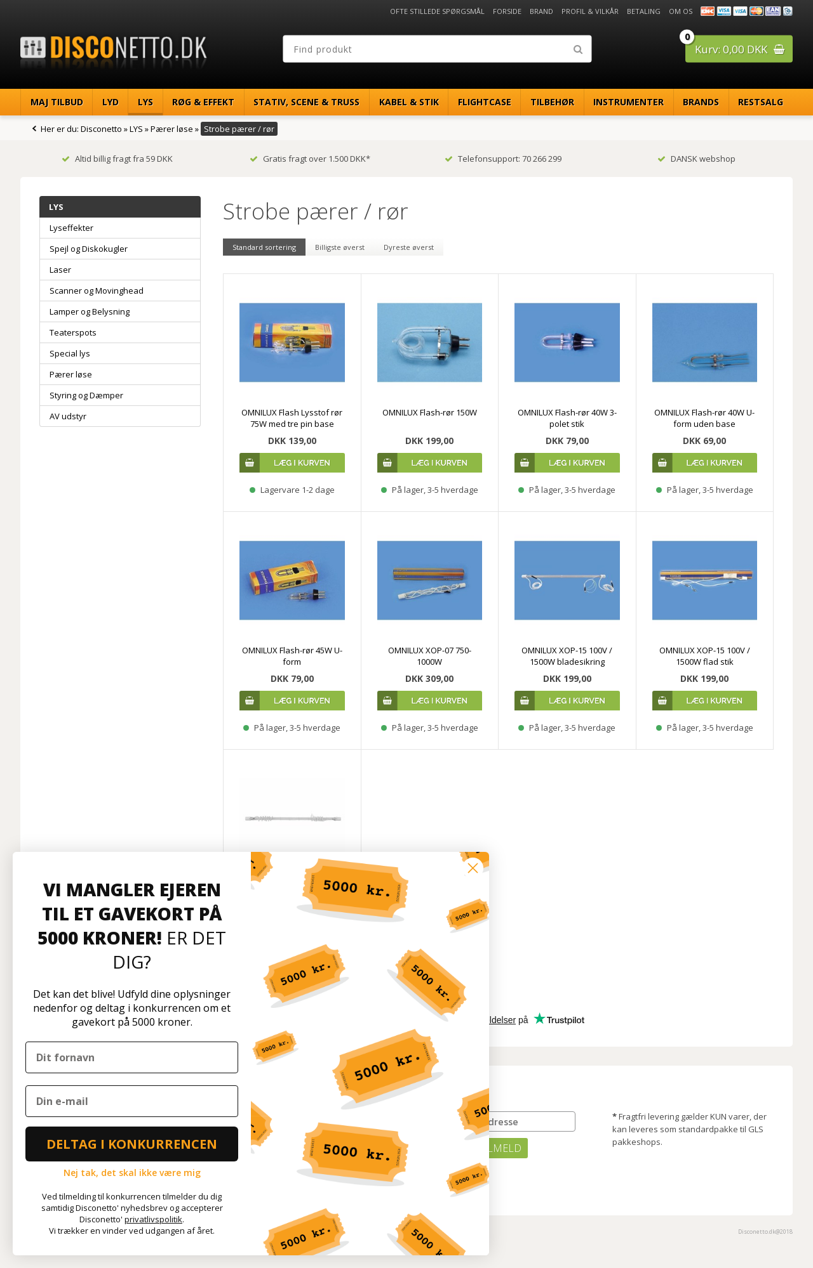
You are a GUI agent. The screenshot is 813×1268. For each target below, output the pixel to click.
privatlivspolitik (153, 1219)
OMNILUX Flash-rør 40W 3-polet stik (567, 418)
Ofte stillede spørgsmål (437, 11)
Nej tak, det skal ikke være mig (132, 1173)
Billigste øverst (340, 247)
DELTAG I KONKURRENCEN (131, 1144)
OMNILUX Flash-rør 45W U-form (292, 655)
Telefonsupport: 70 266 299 (503, 158)
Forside (507, 11)
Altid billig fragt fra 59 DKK (117, 158)
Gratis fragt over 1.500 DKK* (310, 158)
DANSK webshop (696, 158)
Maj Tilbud (56, 102)
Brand (541, 11)
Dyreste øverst (409, 247)
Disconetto (101, 128)
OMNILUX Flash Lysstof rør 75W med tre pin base (291, 418)
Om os (680, 11)
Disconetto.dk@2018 (765, 1231)
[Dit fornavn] (131, 1057)
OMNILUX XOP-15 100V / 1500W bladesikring (566, 655)
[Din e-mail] (131, 1101)
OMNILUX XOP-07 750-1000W (429, 655)
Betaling (644, 11)
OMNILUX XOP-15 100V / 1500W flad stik (704, 655)
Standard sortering (264, 247)
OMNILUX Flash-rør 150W (429, 412)
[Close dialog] (473, 868)
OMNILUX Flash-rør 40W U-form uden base (704, 418)
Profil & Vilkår (590, 11)
